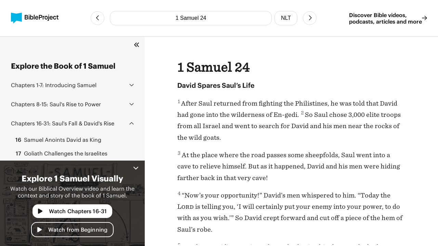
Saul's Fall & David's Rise (62, 123)
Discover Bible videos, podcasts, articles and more (388, 18)
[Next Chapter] (310, 18)
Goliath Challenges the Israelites (60, 153)
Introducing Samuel (53, 85)
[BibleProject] (35, 18)
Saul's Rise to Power (56, 104)
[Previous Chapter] (97, 18)
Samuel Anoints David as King (57, 140)
